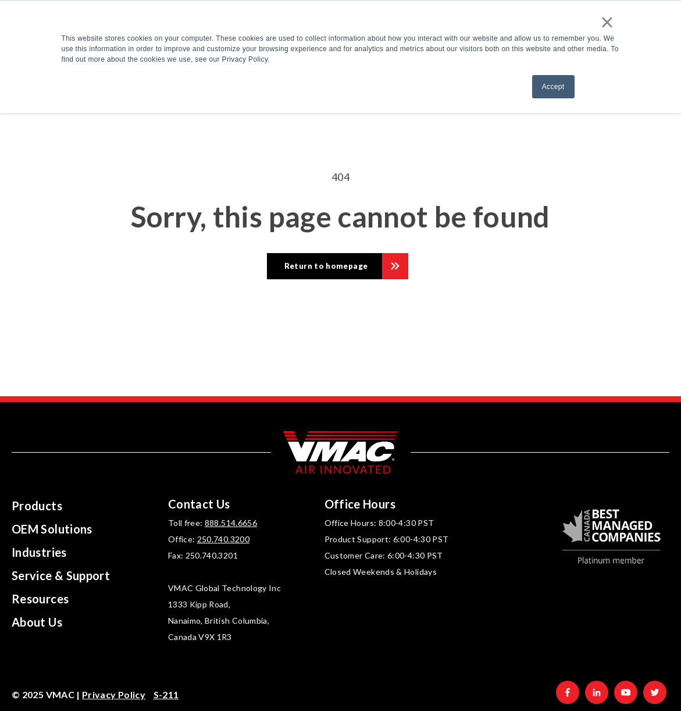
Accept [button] (553, 87)
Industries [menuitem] (39, 552)
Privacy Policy (113, 694)
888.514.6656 (231, 523)
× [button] (607, 22)
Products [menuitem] (37, 506)
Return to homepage (326, 266)
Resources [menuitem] (40, 599)
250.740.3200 (223, 539)
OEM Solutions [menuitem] (52, 529)
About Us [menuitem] (37, 622)
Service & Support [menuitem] (61, 575)
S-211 (166, 694)
